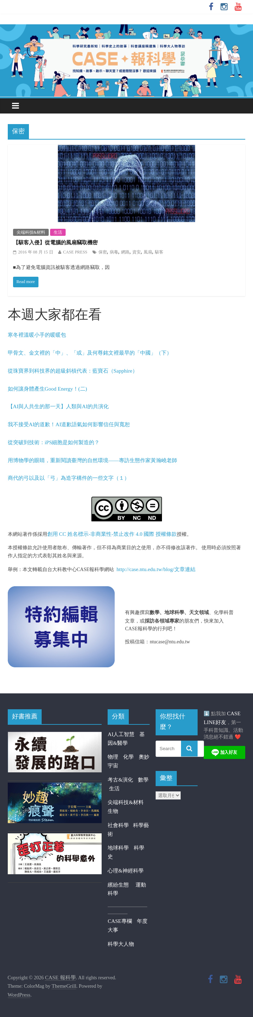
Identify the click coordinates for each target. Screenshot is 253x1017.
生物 (113, 811)
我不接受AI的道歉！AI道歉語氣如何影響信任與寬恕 (69, 424)
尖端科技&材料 (31, 232)
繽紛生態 (121, 885)
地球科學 (118, 848)
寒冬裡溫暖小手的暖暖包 (37, 335)
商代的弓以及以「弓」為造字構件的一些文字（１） (68, 478)
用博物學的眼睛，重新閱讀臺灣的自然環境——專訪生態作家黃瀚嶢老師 (92, 460)
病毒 (114, 252)
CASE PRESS (75, 252)
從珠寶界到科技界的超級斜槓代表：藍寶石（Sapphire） (73, 371)
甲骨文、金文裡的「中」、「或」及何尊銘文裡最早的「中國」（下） (90, 353)
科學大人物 (121, 944)
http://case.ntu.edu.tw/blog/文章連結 (155, 569)
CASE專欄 (120, 921)
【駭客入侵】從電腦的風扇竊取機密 (55, 242)
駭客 (159, 252)
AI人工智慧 (121, 734)
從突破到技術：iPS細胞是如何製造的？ (54, 442)
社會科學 (120, 825)
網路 (125, 252)
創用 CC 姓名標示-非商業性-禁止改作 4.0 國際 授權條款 (112, 534)
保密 (102, 252)
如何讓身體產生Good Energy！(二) (47, 389)
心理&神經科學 (126, 871)
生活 (58, 232)
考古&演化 (120, 780)
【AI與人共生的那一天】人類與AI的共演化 (58, 406)
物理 (113, 757)
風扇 (148, 252)
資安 (136, 252)
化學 (128, 757)
